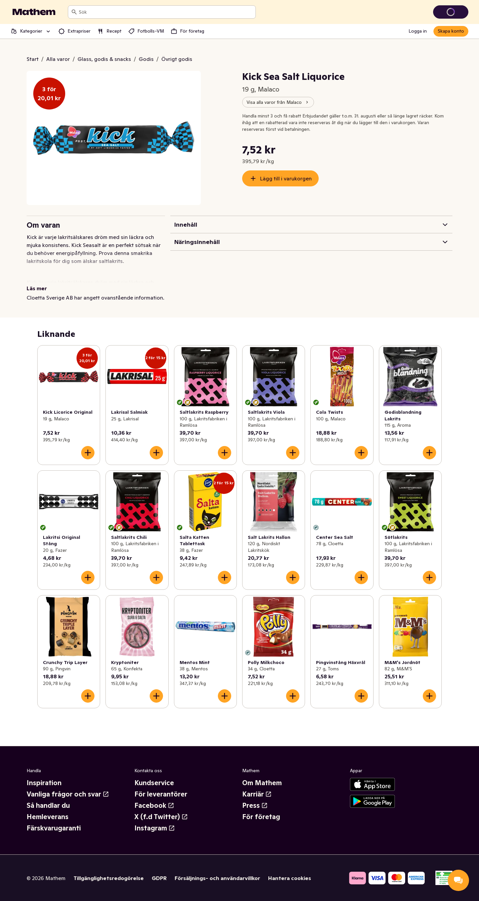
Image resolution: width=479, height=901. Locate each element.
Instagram (154, 828)
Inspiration (44, 783)
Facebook (154, 805)
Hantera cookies (289, 878)
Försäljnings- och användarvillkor (217, 878)
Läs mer (37, 288)
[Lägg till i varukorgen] (87, 452)
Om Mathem (262, 783)
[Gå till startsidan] (34, 12)
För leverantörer (160, 794)
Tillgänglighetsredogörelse (109, 878)
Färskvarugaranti (54, 828)
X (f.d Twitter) (161, 816)
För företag (261, 816)
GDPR (159, 878)
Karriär (257, 794)
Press (255, 805)
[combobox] (166, 12)
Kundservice (154, 783)
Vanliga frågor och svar (68, 794)
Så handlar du (48, 805)
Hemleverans (48, 816)
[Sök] (74, 12)
